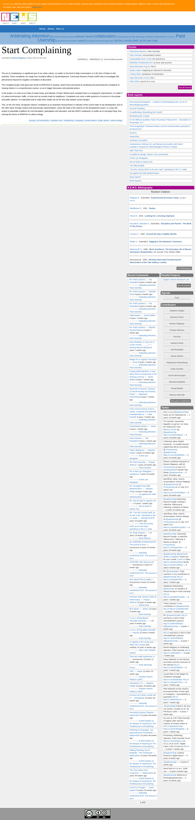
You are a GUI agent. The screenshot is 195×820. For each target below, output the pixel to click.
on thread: (134, 285)
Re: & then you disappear (140, 471)
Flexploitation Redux (138, 426)
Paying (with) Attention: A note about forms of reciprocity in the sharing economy (143, 374)
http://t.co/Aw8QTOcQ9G (174, 597)
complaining (69, 120)
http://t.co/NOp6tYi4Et (172, 579)
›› (148, 802)
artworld (72, 37)
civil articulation (42, 120)
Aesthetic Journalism (138, 140)
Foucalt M (134, 224)
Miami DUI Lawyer (137, 645)
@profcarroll (182, 554)
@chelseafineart (170, 470)
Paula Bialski (177, 388)
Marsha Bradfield (177, 382)
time (111, 41)
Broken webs (135, 70)
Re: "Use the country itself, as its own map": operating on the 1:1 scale (142, 515)
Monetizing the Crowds (139, 116)
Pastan (152, 208)
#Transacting (171, 450)
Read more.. (37, 7)
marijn (139, 671)
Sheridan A (144, 224)
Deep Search (135, 177)
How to (60, 29)
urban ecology (116, 120)
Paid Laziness (135, 438)
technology (104, 41)
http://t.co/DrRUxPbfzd (173, 562)
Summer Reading (137, 108)
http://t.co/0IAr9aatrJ (172, 653)
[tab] (177, 311)
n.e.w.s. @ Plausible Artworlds (142, 630)
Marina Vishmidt (177, 395)
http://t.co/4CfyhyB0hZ (173, 667)
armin (135, 362)
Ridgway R (134, 198)
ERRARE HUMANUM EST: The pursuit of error (143, 555)
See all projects (183, 285)
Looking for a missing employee (159, 216)
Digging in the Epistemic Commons (165, 241)
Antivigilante (139, 698)
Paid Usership (135, 55)
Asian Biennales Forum (139, 66)
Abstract (132, 200)
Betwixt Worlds (85, 36)
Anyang (32, 120)
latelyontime (134, 715)
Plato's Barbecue (136, 450)
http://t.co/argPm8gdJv (173, 435)
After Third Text (136, 151)
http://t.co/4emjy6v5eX (173, 547)
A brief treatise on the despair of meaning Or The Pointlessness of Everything (142, 723)
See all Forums (185, 87)
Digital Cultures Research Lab (176, 279)
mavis (153, 426)
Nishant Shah (177, 343)
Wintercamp (144, 605)
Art (52, 36)
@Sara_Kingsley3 (171, 557)
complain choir (56, 120)
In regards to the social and (141, 642)
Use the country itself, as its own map (135, 40)
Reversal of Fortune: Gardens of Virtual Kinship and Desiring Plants (142, 391)
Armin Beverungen (177, 375)
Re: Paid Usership (137, 462)
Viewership (134, 136)
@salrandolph (172, 571)
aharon (146, 609)
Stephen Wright (177, 310)
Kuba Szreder (177, 369)
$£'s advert (134, 609)
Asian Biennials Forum (139, 78)
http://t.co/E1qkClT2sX (173, 682)
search (82, 40)
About (51, 29)
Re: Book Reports (137, 533)
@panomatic (168, 589)
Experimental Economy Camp (165, 198)
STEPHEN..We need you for (141, 562)
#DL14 (182, 559)
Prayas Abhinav (177, 330)
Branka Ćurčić (176, 317)
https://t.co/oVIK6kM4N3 (173, 455)
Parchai (136, 633)
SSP (131, 671)
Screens (133, 133)
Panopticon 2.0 (135, 683)
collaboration (105, 36)
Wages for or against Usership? (143, 359)
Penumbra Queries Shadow (141, 712)
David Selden (149, 315)
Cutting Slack (135, 74)
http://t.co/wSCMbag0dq (173, 729)
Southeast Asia (93, 41)
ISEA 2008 (134, 81)
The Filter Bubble (136, 166)
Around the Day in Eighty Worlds (161, 234)
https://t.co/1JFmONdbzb (174, 493)
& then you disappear (138, 158)
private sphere (91, 120)
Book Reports (135, 181)
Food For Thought (137, 787)
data (133, 37)
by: (147, 279)
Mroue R (133, 216)
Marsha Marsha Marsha (139, 347)
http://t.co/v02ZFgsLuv (173, 741)
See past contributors (180, 401)
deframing (140, 37)
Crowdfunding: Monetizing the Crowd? (145, 112)
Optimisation (134, 315)
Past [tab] (172, 297)
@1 (184, 709)
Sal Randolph (177, 349)
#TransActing (169, 467)
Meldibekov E (135, 208)
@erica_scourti (169, 429)
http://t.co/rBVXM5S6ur (173, 624)
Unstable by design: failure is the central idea (148, 154)
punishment (61, 41)
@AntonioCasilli (173, 615)
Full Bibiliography (184, 268)
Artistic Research (61, 37)
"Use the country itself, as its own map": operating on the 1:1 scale (157, 169)
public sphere (103, 120)
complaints (79, 120)
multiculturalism (160, 37)
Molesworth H (136, 249)
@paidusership (181, 412)
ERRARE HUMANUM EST (140, 63)
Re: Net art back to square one (142, 501)
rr (133, 503)
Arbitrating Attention (30, 35)
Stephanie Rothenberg (176, 362)
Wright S (133, 241)
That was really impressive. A (142, 656)
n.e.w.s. (171, 36)
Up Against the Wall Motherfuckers (144, 173)
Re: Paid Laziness (137, 279)
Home (42, 29)
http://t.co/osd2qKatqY (172, 679)
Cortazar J (134, 234)
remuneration (72, 41)
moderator (149, 37)
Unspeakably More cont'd (140, 59)
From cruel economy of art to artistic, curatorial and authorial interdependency (142, 411)
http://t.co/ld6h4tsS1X (172, 699)
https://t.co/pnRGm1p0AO (174, 527)
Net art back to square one (140, 162)
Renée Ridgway (18, 58)
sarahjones (134, 474)
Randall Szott (146, 518)
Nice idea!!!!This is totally (140, 579)
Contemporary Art (123, 37)
